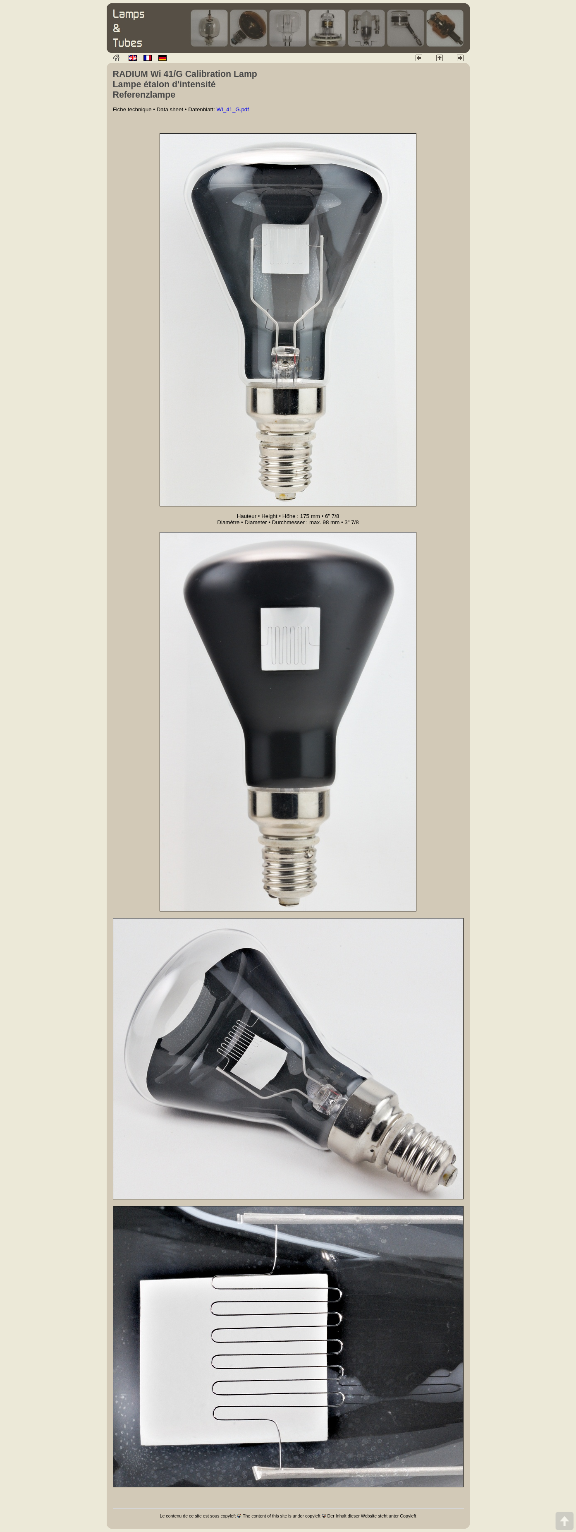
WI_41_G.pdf (232, 109)
